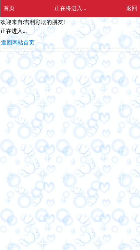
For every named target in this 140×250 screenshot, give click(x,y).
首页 (9, 8)
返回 (131, 8)
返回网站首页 (17, 42)
